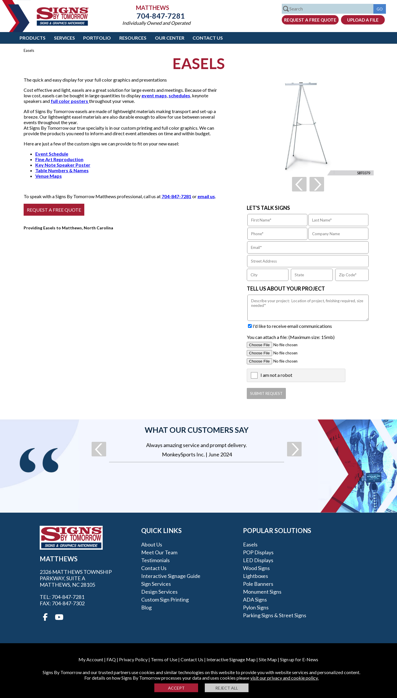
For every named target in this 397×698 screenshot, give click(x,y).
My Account (90, 659)
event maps (154, 95)
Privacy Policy (133, 659)
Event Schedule (51, 154)
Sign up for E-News (299, 659)
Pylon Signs (256, 607)
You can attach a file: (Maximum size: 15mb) (291, 337)
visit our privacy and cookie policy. (284, 678)
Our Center (169, 38)
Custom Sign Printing (165, 599)
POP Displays (258, 552)
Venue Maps (48, 176)
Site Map (268, 659)
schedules (179, 95)
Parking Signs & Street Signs (274, 615)
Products (33, 38)
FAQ (111, 659)
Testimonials (155, 560)
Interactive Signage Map (231, 659)
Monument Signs (262, 591)
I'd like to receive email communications (292, 326)
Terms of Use (164, 659)
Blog (146, 607)
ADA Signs (255, 599)
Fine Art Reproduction (59, 159)
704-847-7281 (156, 15)
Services (64, 38)
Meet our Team (159, 552)
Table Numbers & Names (62, 170)
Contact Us (208, 38)
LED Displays (258, 560)
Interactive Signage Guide (170, 576)
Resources (132, 38)
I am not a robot (276, 375)
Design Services (159, 591)
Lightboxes (255, 576)
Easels (250, 544)
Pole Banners (258, 584)
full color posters (70, 101)
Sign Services (156, 584)
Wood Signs (256, 568)
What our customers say (197, 430)
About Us (151, 544)
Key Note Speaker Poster (62, 165)
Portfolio (97, 38)
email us (206, 196)
